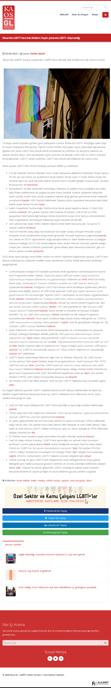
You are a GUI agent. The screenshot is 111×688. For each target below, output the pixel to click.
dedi (54, 341)
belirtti (47, 444)
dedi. (31, 365)
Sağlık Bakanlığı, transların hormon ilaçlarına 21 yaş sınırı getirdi (51, 554)
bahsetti (30, 318)
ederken (20, 298)
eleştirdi (73, 376)
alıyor (87, 373)
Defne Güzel (37, 53)
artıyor (87, 455)
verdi (84, 279)
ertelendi (22, 212)
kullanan (38, 369)
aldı (33, 432)
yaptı (11, 384)
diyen (29, 337)
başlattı (26, 200)
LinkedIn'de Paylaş (56, 525)
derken (52, 306)
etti (80, 219)
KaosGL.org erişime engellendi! (34, 570)
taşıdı (42, 204)
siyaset (65, 480)
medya (41, 480)
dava (88, 480)
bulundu (102, 235)
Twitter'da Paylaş (55, 518)
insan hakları (23, 480)
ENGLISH (64, 14)
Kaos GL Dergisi (80, 14)
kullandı (51, 326)
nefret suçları (53, 480)
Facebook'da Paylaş (55, 510)
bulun (89, 436)
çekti (18, 467)
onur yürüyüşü (77, 480)
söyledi (64, 322)
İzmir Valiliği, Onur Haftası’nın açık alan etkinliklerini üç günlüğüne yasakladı (57, 587)
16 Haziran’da (30, 184)
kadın (34, 480)
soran (35, 361)
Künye (95, 14)
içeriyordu (38, 251)
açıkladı (13, 409)
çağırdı (12, 455)
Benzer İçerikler (13, 544)
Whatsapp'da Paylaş (55, 532)
